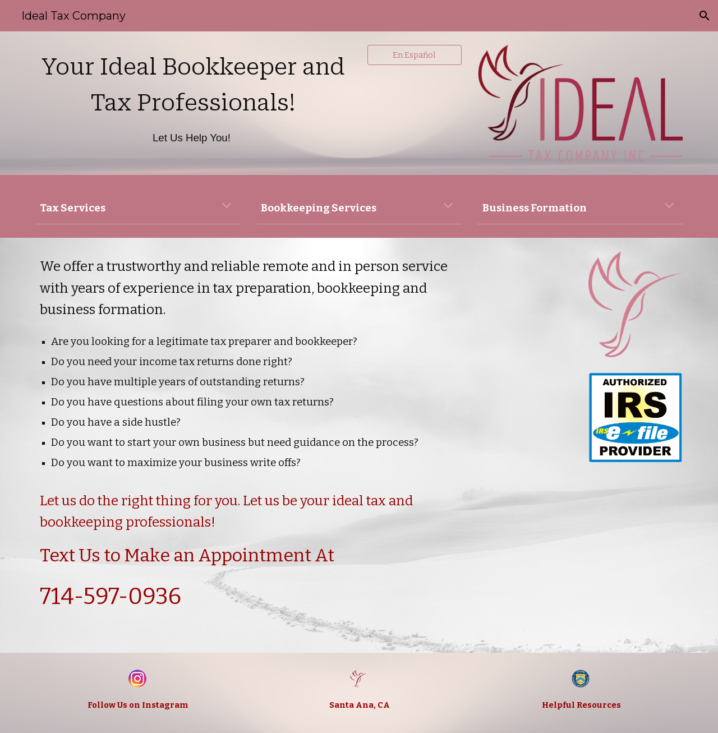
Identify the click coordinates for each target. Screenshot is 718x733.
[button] (704, 15)
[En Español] (414, 55)
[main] (193, 103)
